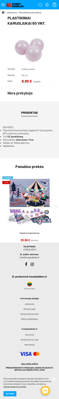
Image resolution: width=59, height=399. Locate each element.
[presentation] (55, 207)
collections (12, 12)
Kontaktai (29, 304)
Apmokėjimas (29, 309)
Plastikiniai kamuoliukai (30, 12)
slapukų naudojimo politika (14, 386)
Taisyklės (29, 335)
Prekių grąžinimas (29, 319)
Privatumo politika (29, 340)
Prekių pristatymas (29, 314)
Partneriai (29, 345)
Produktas (29, 112)
